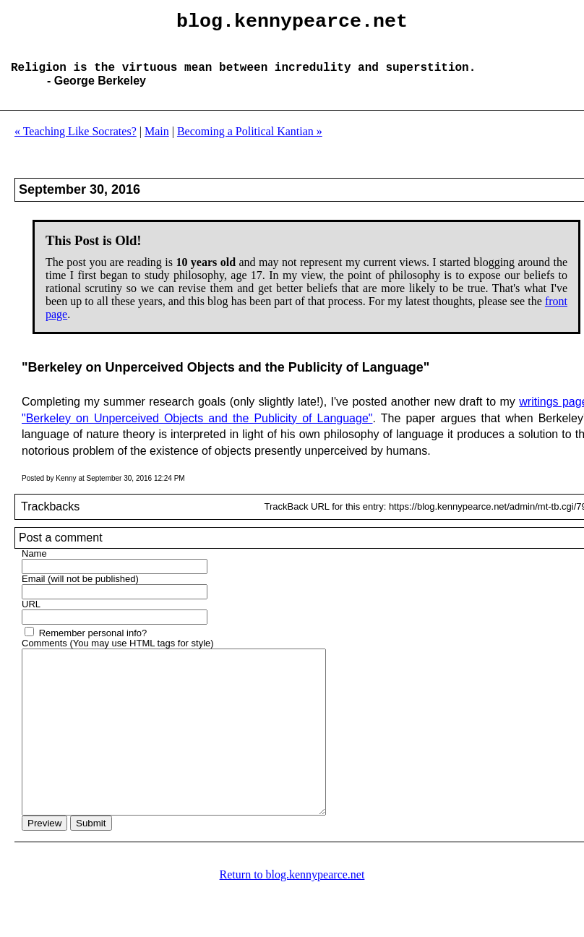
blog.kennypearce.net (292, 24)
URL (31, 615)
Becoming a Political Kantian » (249, 143)
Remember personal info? (93, 644)
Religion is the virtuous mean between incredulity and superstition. (243, 78)
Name (34, 565)
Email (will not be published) (80, 590)
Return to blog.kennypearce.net (292, 918)
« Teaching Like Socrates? (75, 143)
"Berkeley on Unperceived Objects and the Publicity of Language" (197, 430)
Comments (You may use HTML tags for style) (118, 654)
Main (157, 143)
